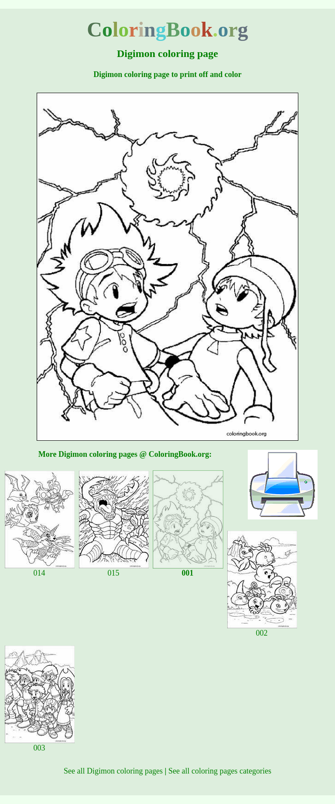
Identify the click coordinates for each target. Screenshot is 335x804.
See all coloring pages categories (219, 771)
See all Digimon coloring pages (113, 771)
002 (262, 629)
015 (114, 569)
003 (39, 744)
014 (39, 569)
